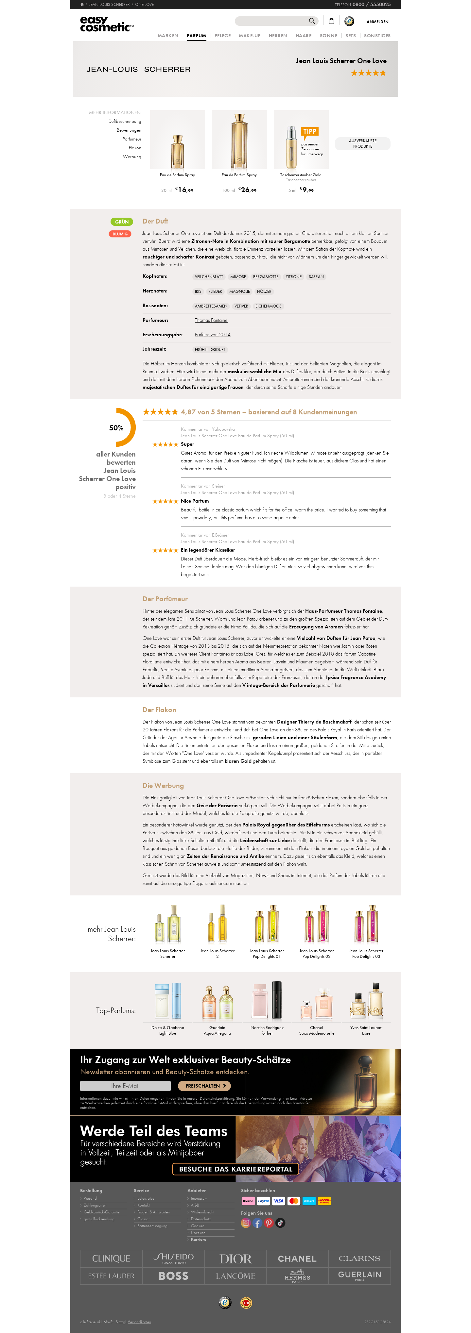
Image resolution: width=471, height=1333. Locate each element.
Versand (90, 1198)
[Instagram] (246, 1222)
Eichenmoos (268, 306)
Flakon (135, 148)
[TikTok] (280, 1222)
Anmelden (378, 22)
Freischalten (203, 1086)
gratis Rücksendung (99, 1219)
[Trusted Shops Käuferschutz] (349, 21)
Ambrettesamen (211, 306)
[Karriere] (235, 1149)
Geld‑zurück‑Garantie (101, 1212)
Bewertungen (129, 130)
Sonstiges (377, 35)
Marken (168, 35)
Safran (316, 276)
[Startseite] (82, 4)
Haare (304, 35)
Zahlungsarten (95, 1205)
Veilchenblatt (209, 276)
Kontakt (143, 1205)
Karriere (198, 1239)
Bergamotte (265, 276)
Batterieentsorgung (152, 1225)
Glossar (143, 1219)
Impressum (199, 1198)
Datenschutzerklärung (217, 1098)
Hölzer (264, 291)
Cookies (197, 1225)
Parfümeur (132, 139)
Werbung (132, 156)
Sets (350, 35)
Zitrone (294, 276)
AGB (195, 1205)
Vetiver (241, 306)
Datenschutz (201, 1219)
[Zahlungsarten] (316, 1200)
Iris (198, 291)
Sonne (329, 35)
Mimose (238, 276)
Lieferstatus (145, 1198)
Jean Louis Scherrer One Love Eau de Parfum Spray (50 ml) (237, 436)
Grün (122, 222)
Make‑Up (250, 35)
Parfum (196, 36)
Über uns (198, 1232)
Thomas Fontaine (211, 320)
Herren (278, 35)
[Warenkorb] (331, 21)
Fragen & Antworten (153, 1212)
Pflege (223, 35)
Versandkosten (139, 1322)
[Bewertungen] (369, 72)
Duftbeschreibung (125, 121)
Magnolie (239, 291)
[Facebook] (257, 1222)
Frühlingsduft (210, 349)
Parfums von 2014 (213, 335)
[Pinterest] (268, 1222)
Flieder (215, 291)
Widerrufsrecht (202, 1212)
